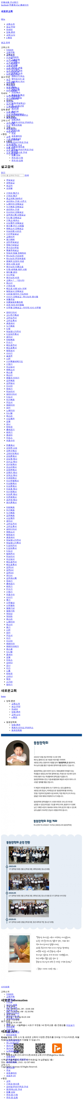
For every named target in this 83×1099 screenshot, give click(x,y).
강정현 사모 (11, 448)
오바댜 (9, 663)
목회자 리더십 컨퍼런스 (17, 115)
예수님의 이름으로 (14, 267)
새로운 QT (11, 131)
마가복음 (10, 399)
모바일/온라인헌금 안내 (17, 142)
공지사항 (10, 123)
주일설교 (10, 180)
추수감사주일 (12, 247)
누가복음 (10, 326)
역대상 (9, 614)
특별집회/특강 (12, 88)
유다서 (9, 575)
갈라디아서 (11, 312)
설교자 (9, 185)
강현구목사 (11, 451)
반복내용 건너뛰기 (9, 2)
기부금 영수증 (12, 139)
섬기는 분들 (11, 60)
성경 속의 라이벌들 (15, 305)
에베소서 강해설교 (14, 228)
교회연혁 (10, 52)
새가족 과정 (11, 63)
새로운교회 (7, 11)
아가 (8, 638)
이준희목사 (11, 497)
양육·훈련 (10, 32)
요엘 (8, 421)
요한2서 (10, 570)
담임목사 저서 (12, 74)
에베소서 (10, 369)
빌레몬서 (10, 554)
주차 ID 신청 (12, 150)
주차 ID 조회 (12, 153)
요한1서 (10, 567)
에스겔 (9, 372)
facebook (5, 5)
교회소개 (10, 24)
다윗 (8, 329)
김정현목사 (11, 470)
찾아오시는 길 (12, 71)
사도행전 (10, 419)
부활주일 (10, 299)
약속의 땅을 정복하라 (16, 253)
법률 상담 (10, 148)
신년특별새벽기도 (14, 361)
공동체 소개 (11, 66)
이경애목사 (11, 478)
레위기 (9, 432)
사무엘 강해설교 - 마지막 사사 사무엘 (23, 307)
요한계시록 (11, 578)
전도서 (9, 402)
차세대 (9, 29)
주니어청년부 (12, 99)
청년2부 (10, 104)
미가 (8, 668)
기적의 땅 (10, 286)
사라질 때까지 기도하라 (17, 294)
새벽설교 (10, 183)
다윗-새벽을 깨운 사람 (16, 269)
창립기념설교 (12, 245)
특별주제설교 (12, 250)
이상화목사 (11, 483)
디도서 (9, 397)
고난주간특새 (12, 315)
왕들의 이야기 (12, 378)
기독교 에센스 (12, 220)
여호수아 (10, 440)
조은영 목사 (11, 500)
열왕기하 (10, 611)
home (3, 696)
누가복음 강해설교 (14, 207)
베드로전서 (11, 345)
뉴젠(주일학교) (13, 96)
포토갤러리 (11, 129)
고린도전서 (11, 318)
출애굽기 (10, 429)
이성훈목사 (11, 486)
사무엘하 (10, 605)
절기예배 (10, 239)
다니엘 (9, 413)
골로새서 (10, 323)
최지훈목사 (11, 502)
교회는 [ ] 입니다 (15, 280)
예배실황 (10, 82)
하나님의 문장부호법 (16, 258)
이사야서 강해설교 (14, 212)
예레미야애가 (12, 646)
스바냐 (9, 676)
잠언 (8, 408)
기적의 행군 (11, 196)
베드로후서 (11, 348)
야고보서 (10, 367)
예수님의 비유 (12, 277)
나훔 (8, 671)
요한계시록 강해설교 (16, 215)
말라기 (9, 684)
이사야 (9, 386)
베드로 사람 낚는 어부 (16, 288)
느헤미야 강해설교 (14, 204)
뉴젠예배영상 (12, 107)
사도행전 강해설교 (14, 223)
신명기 (9, 364)
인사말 (9, 58)
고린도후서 (11, 320)
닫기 (3, 172)
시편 (8, 359)
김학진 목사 (11, 472)
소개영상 (10, 55)
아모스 (9, 438)
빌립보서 (10, 350)
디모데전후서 (12, 334)
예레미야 (10, 405)
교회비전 (10, 237)
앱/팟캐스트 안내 (14, 145)
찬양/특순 (10, 85)
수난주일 (10, 275)
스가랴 (9, 682)
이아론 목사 (11, 494)
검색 (27, 175)
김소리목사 (11, 467)
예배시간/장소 (12, 69)
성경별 (9, 188)
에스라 (9, 416)
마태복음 (10, 340)
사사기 (9, 353)
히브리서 (10, 391)
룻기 (8, 600)
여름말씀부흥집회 (14, 302)
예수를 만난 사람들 (15, 226)
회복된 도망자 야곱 (15, 261)
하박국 (9, 427)
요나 (8, 424)
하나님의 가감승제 (14, 256)
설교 (8, 80)
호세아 (9, 435)
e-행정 (9, 38)
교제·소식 (10, 35)
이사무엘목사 (12, 481)
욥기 (8, 627)
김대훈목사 (11, 456)
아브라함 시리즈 (13, 231)
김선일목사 (11, 464)
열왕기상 (10, 608)
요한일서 (10, 383)
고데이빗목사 (12, 453)
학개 (8, 679)
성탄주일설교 (12, 242)
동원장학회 (11, 118)
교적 (8, 137)
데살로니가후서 (13, 543)
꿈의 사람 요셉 (13, 264)
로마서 (9, 337)
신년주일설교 (12, 234)
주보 (8, 126)
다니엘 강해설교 (13, 218)
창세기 (9, 389)
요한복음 (10, 380)
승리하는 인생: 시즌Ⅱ (16, 201)
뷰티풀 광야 (11, 272)
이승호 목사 (11, 489)
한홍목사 (10, 445)
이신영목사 (11, 492)
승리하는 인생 (12, 209)
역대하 (9, 616)
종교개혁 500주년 (14, 198)
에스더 (9, 283)
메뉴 (3, 19)
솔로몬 (9, 356)
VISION (9, 50)
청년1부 (10, 101)
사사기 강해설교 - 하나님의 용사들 (22, 297)
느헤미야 (10, 410)
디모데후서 (11, 548)
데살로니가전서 (13, 331)
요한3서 (10, 573)
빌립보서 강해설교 (14, 291)
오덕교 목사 (11, 475)
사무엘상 (10, 603)
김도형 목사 (11, 459)
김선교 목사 (11, 462)
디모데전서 (11, 545)
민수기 (9, 342)
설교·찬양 (10, 27)
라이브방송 (11, 90)
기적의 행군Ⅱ (12, 193)
